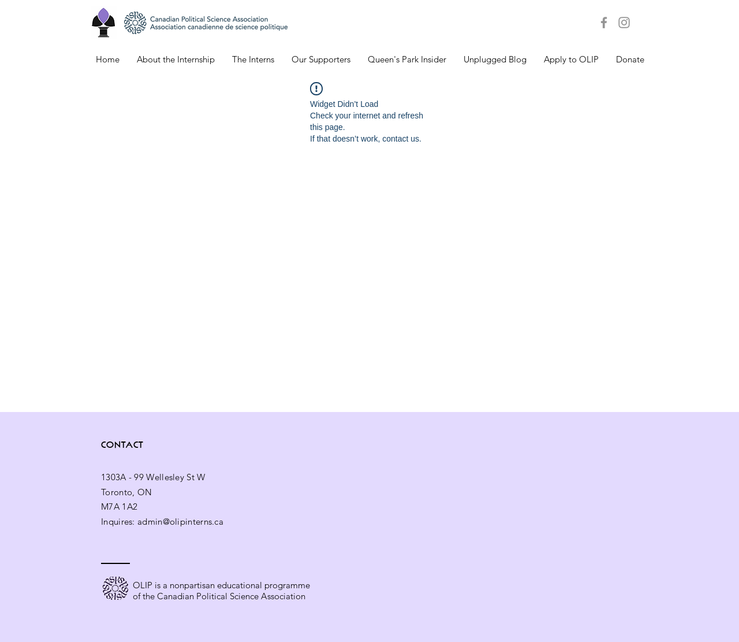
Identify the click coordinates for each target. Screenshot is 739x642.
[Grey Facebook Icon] (603, 22)
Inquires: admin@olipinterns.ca (162, 521)
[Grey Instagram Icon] (624, 22)
